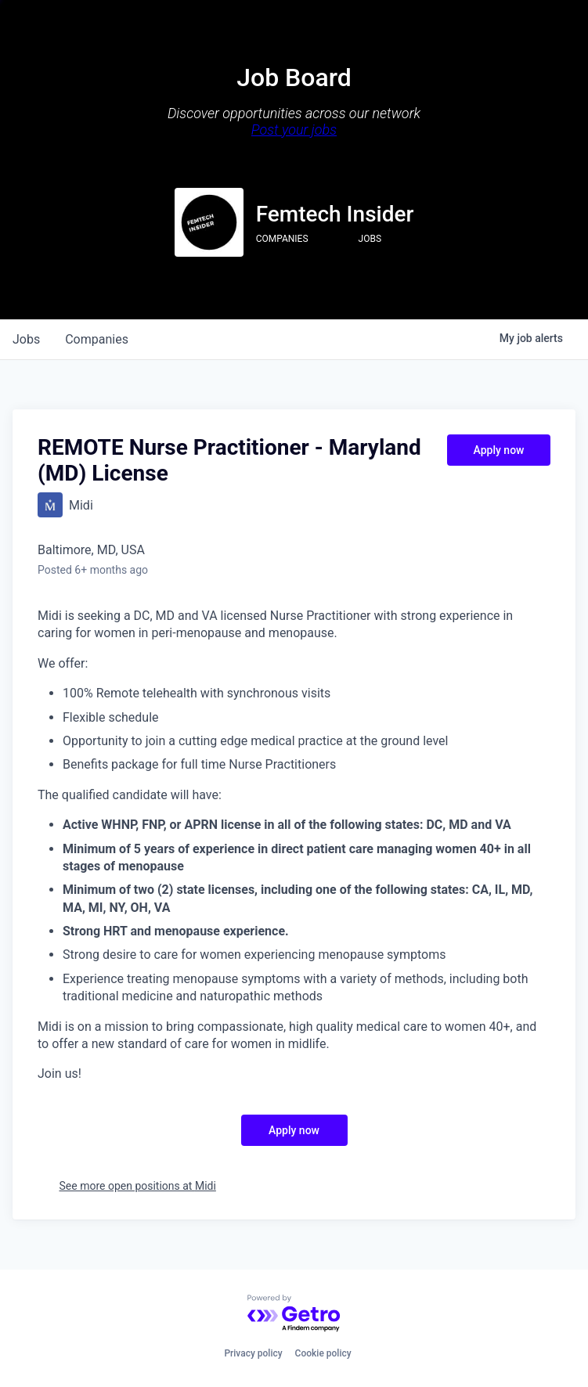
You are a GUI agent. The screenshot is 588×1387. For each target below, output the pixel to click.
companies (96, 339)
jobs (26, 339)
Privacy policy (253, 1353)
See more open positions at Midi (138, 1186)
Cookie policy (323, 1353)
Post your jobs (294, 129)
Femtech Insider (335, 214)
